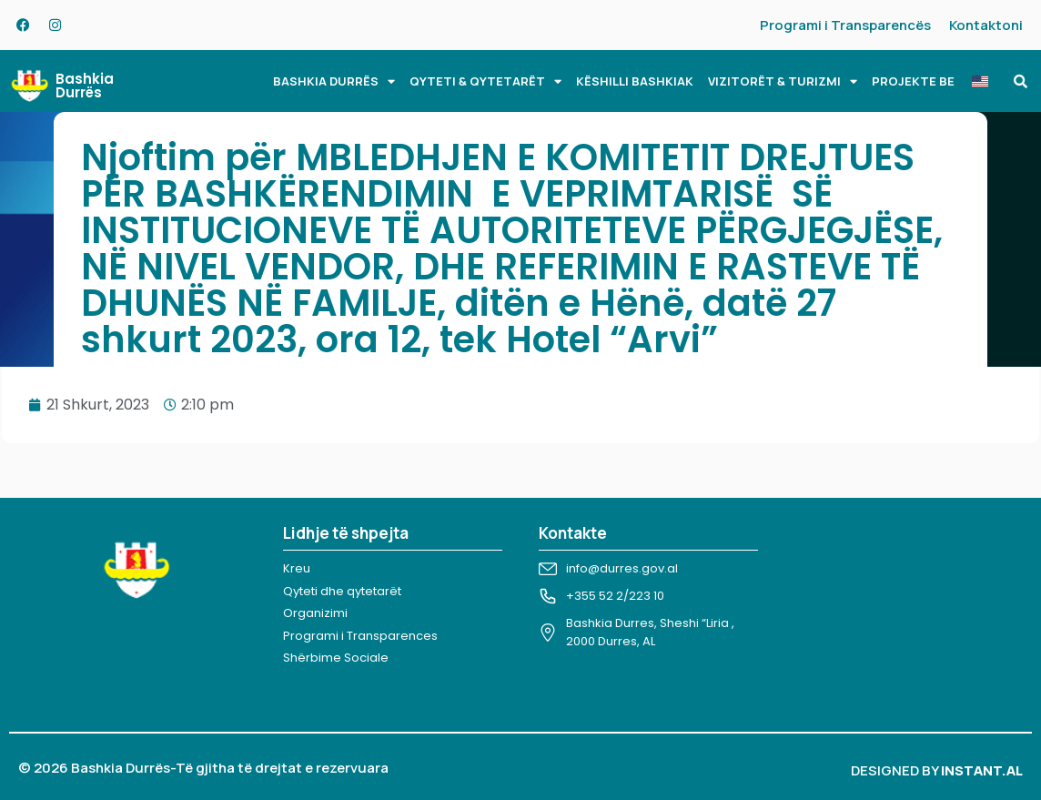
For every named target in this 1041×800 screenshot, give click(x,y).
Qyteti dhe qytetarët (342, 591)
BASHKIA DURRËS (334, 81)
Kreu (296, 568)
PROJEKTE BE (913, 81)
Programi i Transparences (360, 635)
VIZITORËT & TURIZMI (782, 81)
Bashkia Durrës (85, 85)
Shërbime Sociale (336, 657)
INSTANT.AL (982, 770)
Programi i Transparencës (845, 25)
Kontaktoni (986, 25)
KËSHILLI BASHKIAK (634, 81)
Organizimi (315, 613)
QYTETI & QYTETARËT (485, 81)
